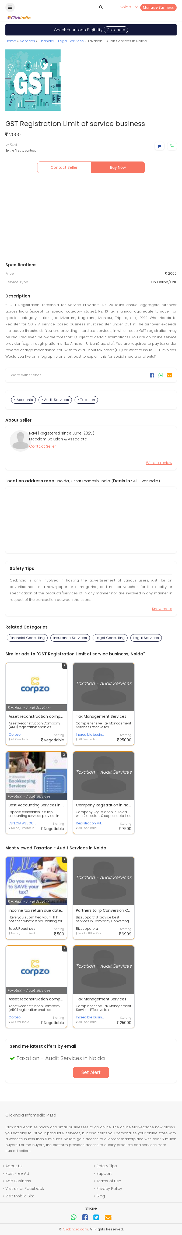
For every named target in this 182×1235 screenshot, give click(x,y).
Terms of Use (108, 1181)
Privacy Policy (109, 1188)
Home (10, 41)
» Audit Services (55, 399)
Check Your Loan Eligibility (91, 29)
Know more (162, 608)
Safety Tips (106, 1166)
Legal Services (146, 637)
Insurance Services (70, 637)
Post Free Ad (17, 1173)
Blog (100, 1196)
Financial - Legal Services (61, 41)
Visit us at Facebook (24, 1188)
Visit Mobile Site (19, 1196)
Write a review (159, 462)
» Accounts (23, 399)
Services (27, 41)
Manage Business (158, 7)
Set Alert (91, 1072)
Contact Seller (64, 167)
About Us (14, 1166)
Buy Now (118, 167)
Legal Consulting (110, 637)
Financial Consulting (27, 637)
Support (104, 1173)
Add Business (18, 1181)
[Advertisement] (91, 219)
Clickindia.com (75, 1229)
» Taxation (86, 399)
